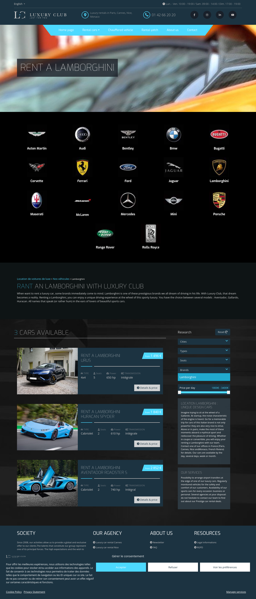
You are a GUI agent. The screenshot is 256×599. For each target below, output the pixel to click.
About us (173, 30)
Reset (223, 332)
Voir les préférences (225, 567)
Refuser (173, 567)
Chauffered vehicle (120, 30)
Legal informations (205, 542)
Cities (204, 341)
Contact (192, 30)
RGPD (198, 547)
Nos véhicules (61, 279)
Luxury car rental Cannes (107, 542)
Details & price (147, 388)
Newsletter (157, 542)
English (18, 4)
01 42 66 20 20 (164, 14)
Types (204, 351)
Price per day (204, 388)
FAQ (153, 547)
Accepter (121, 567)
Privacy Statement (34, 592)
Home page (66, 30)
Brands (204, 370)
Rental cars (89, 30)
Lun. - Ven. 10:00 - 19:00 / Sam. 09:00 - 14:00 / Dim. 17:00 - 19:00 (201, 4)
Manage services (236, 592)
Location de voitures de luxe (34, 279)
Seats (204, 360)
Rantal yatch (150, 30)
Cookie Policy (14, 592)
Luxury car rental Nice (106, 547)
